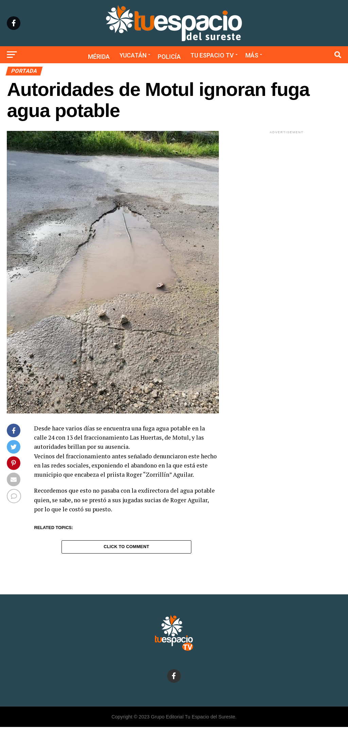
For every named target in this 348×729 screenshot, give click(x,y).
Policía (169, 56)
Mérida (99, 56)
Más (251, 55)
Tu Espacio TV (212, 55)
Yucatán (133, 55)
